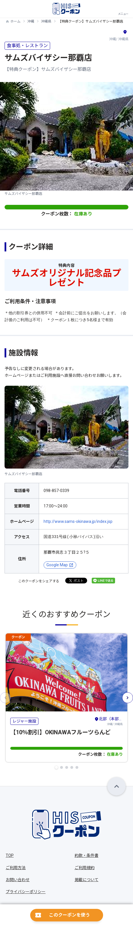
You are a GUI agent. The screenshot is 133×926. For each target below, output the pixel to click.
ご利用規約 (85, 867)
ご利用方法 (16, 867)
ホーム (15, 21)
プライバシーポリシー (26, 891)
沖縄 (30, 21)
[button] (56, 767)
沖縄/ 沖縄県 (108, 721)
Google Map (57, 565)
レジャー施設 (24, 721)
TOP (10, 855)
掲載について (87, 879)
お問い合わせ (18, 879)
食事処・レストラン (27, 45)
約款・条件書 (87, 855)
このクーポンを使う (69, 915)
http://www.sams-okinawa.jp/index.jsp (78, 521)
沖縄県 (46, 21)
